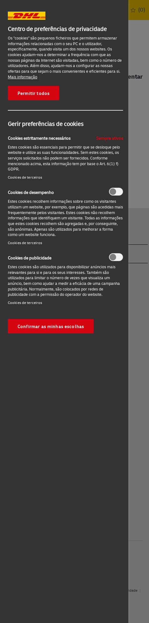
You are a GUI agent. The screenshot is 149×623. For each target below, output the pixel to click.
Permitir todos (33, 93)
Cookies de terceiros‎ (25, 177)
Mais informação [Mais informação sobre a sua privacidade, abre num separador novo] (22, 77)
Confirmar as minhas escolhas (51, 326)
